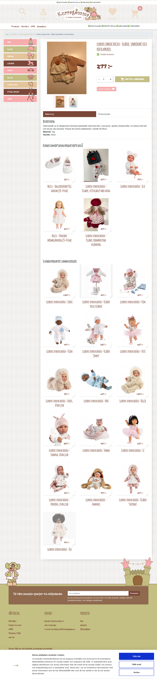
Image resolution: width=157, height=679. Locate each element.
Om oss (11, 637)
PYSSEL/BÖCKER (22, 92)
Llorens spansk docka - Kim (132, 301)
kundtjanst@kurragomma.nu (63, 629)
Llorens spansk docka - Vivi (132, 351)
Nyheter (83, 625)
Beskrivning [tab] (49, 114)
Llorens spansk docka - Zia (59, 549)
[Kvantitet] (104, 79)
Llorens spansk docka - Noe (96, 400)
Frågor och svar (15, 625)
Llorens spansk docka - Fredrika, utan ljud (59, 502)
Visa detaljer (133, 674)
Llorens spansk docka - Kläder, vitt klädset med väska (96, 188)
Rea (81, 621)
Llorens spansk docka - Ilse (132, 186)
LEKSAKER (22, 64)
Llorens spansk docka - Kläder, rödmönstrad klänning (96, 240)
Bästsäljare (85, 629)
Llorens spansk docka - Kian (59, 351)
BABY (22, 42)
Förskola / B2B (15, 633)
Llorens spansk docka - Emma (96, 450)
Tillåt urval (136, 655)
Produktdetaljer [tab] (104, 114)
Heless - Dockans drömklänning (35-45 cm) (59, 238)
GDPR (11, 629)
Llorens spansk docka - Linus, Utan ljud (59, 403)
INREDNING (22, 57)
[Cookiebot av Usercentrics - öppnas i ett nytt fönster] (16, 674)
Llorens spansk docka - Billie (132, 400)
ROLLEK (22, 78)
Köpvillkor (12, 621)
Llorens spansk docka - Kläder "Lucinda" (132, 502)
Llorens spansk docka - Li (132, 450)
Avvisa (136, 663)
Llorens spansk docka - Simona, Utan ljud (59, 452)
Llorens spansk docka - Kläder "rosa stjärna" (96, 304)
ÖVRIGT (22, 99)
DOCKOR (22, 49)
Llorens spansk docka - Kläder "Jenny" (96, 353)
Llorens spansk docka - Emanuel (96, 502)
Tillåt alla (136, 647)
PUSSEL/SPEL (22, 85)
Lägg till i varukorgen (132, 79)
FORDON (22, 71)
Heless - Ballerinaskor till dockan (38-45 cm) (59, 188)
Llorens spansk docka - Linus (59, 301)
